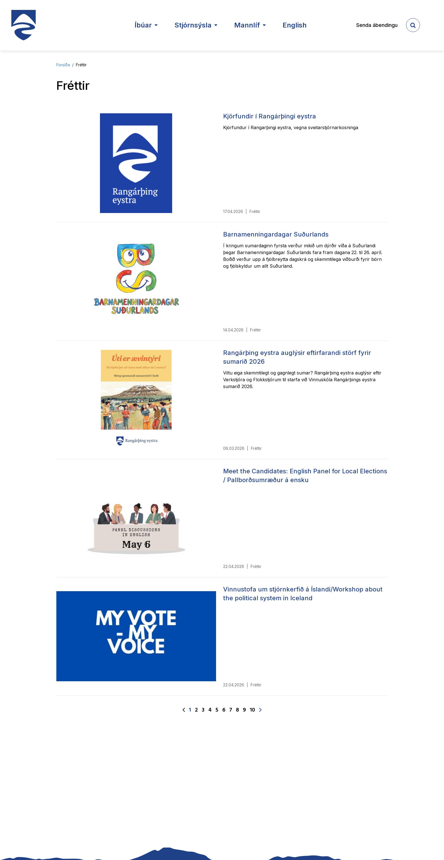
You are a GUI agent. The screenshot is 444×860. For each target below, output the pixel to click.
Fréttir (81, 64)
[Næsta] (260, 710)
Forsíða (63, 64)
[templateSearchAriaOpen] (413, 25)
